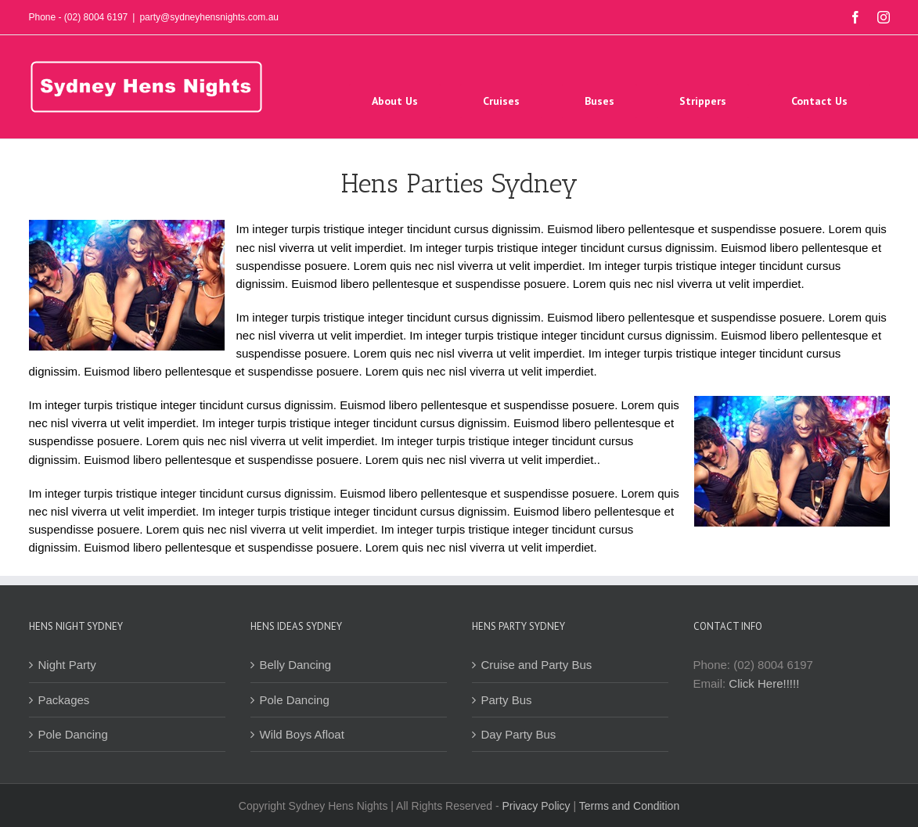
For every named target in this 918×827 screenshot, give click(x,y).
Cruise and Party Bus (536, 664)
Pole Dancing (73, 734)
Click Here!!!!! (764, 683)
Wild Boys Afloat (302, 734)
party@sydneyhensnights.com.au (209, 17)
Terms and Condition (629, 806)
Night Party (67, 664)
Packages (64, 700)
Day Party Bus (518, 734)
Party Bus (506, 700)
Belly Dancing (296, 664)
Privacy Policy (536, 806)
